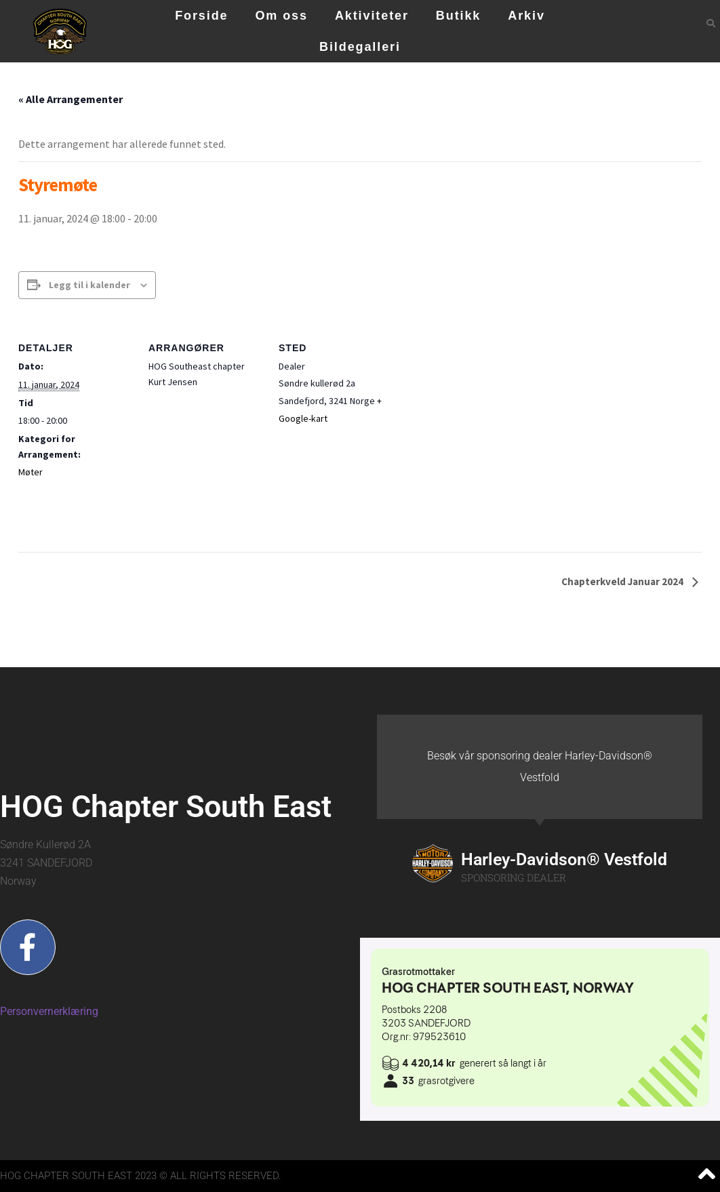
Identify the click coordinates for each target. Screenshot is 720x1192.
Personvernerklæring (49, 1011)
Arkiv (526, 15)
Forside (201, 15)
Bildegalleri (360, 47)
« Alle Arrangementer (70, 99)
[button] (711, 23)
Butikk (458, 15)
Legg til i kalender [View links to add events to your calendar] (89, 285)
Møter (30, 472)
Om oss (281, 15)
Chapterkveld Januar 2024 (623, 581)
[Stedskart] (480, 413)
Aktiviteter (372, 15)
